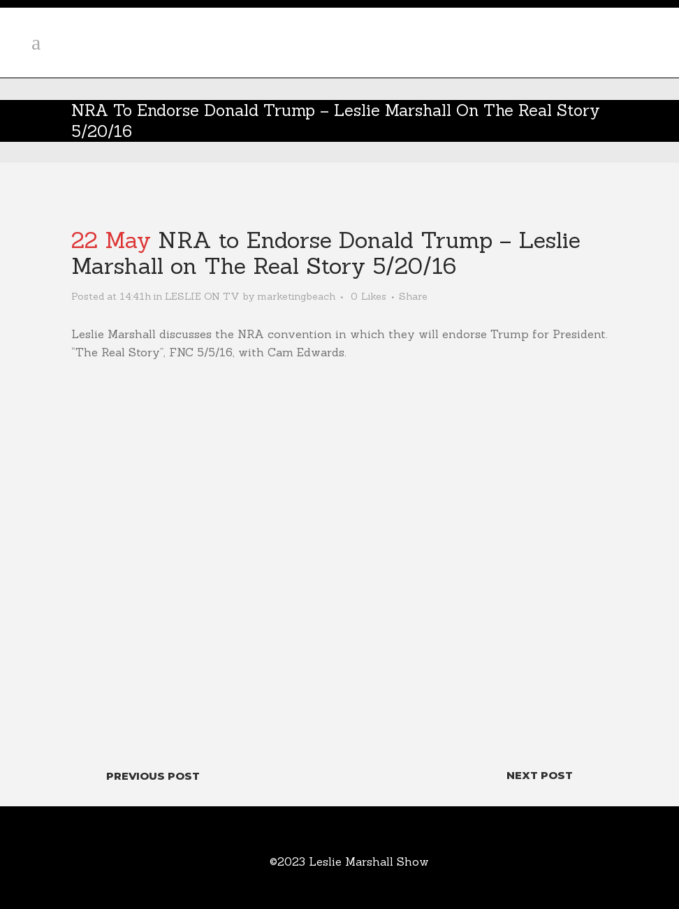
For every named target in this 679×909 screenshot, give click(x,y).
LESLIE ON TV (202, 296)
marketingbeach (296, 296)
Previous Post (153, 776)
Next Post (539, 775)
